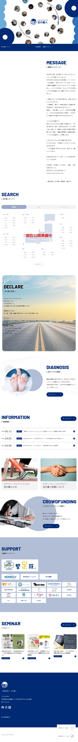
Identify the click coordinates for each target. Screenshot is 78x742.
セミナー (56, 47)
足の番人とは (30, 47)
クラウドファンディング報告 (68, 47)
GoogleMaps (7, 701)
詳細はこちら (39, 431)
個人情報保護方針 (7, 717)
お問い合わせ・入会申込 (62, 729)
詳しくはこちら (53, 394)
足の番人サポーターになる (62, 736)
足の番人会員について (19, 47)
